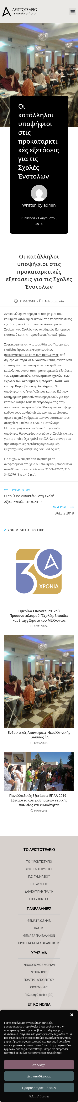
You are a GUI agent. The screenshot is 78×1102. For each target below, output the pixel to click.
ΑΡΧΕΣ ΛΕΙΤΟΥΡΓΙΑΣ (39, 869)
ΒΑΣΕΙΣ (39, 928)
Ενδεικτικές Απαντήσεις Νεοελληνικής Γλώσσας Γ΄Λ (39, 734)
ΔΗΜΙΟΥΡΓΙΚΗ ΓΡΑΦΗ (39, 891)
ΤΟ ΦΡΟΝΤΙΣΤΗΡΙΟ (39, 861)
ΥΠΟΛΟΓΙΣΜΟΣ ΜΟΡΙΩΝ (39, 965)
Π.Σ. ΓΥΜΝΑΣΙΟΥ (39, 876)
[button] (72, 1015)
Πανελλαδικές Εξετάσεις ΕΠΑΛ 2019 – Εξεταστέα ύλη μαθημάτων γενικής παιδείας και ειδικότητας (39, 800)
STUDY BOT (39, 972)
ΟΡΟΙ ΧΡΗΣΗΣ (39, 987)
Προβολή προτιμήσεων (39, 1088)
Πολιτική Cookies (39, 1096)
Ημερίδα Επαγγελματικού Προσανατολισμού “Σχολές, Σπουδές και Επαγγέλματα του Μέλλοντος (39, 616)
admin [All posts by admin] (49, 205)
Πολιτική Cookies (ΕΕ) (39, 994)
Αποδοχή (39, 1065)
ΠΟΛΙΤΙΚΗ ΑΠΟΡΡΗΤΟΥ (39, 979)
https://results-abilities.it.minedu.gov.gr (31, 355)
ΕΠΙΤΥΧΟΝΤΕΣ (39, 899)
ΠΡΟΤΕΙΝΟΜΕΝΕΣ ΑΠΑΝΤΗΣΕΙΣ (39, 943)
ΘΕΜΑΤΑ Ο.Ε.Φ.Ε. (39, 920)
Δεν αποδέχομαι (39, 1076)
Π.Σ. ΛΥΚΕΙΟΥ (39, 884)
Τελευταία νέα (54, 301)
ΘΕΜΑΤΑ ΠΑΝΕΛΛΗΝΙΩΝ (39, 935)
